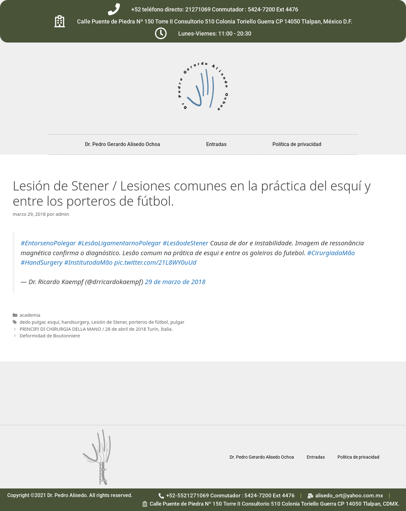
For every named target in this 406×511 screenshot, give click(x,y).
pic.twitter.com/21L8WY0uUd (155, 262)
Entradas (216, 144)
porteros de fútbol (148, 322)
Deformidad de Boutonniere (50, 336)
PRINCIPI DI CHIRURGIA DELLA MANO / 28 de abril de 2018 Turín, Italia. (96, 329)
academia (30, 315)
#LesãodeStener (185, 242)
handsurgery (75, 322)
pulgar (177, 322)
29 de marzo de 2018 (175, 281)
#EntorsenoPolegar (48, 242)
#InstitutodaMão (88, 262)
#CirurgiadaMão (331, 252)
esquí (53, 322)
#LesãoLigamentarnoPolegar (119, 242)
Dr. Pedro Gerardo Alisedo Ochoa (122, 144)
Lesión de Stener (109, 322)
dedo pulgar (32, 322)
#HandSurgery (41, 262)
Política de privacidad (296, 144)
